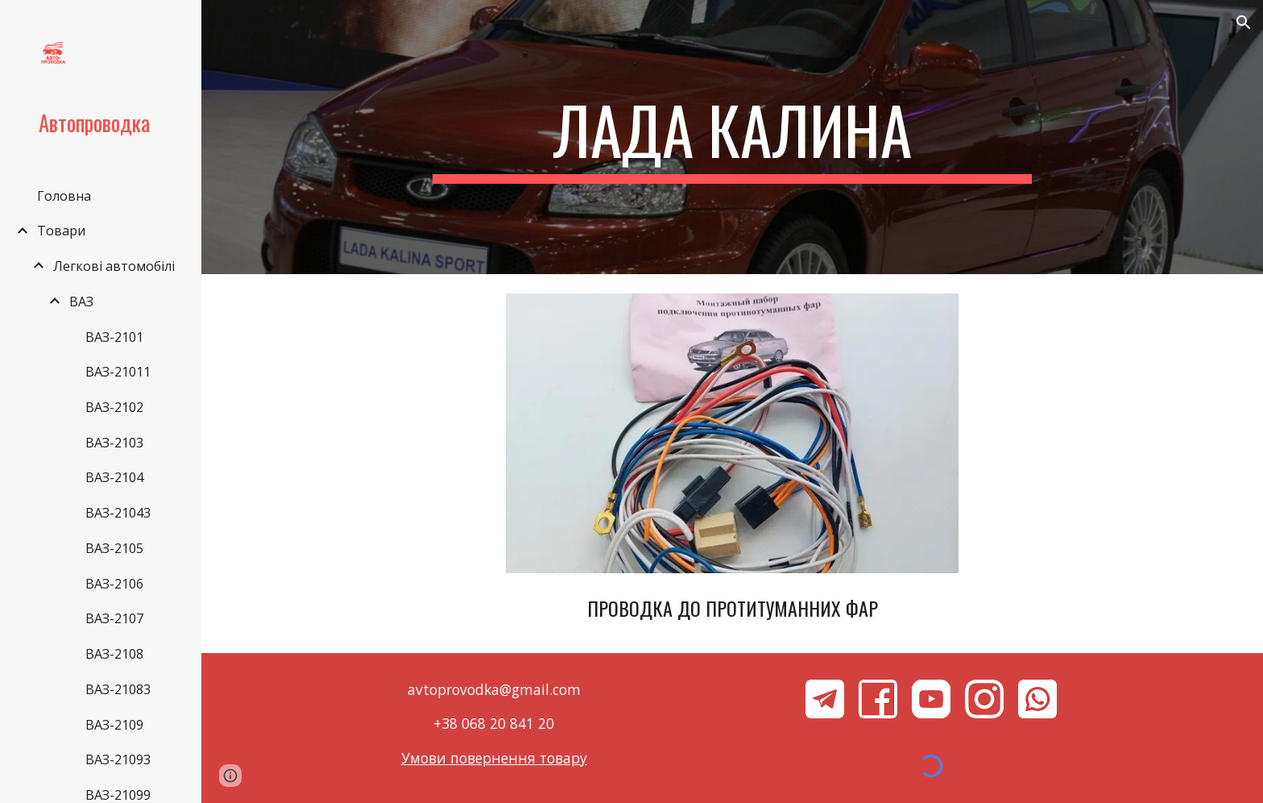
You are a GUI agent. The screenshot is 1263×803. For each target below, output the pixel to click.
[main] (732, 137)
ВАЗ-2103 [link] (114, 442)
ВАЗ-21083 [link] (118, 689)
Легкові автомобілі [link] (114, 266)
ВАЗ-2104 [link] (114, 477)
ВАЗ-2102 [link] (114, 407)
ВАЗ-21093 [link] (118, 759)
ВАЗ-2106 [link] (114, 584)
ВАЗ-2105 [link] (114, 548)
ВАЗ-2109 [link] (114, 725)
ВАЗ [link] (81, 301)
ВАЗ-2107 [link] (114, 618)
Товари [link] (61, 230)
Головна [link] (64, 196)
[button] (1243, 22)
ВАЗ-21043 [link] (118, 513)
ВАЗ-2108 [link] (114, 654)
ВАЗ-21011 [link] (118, 372)
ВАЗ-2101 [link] (114, 337)
